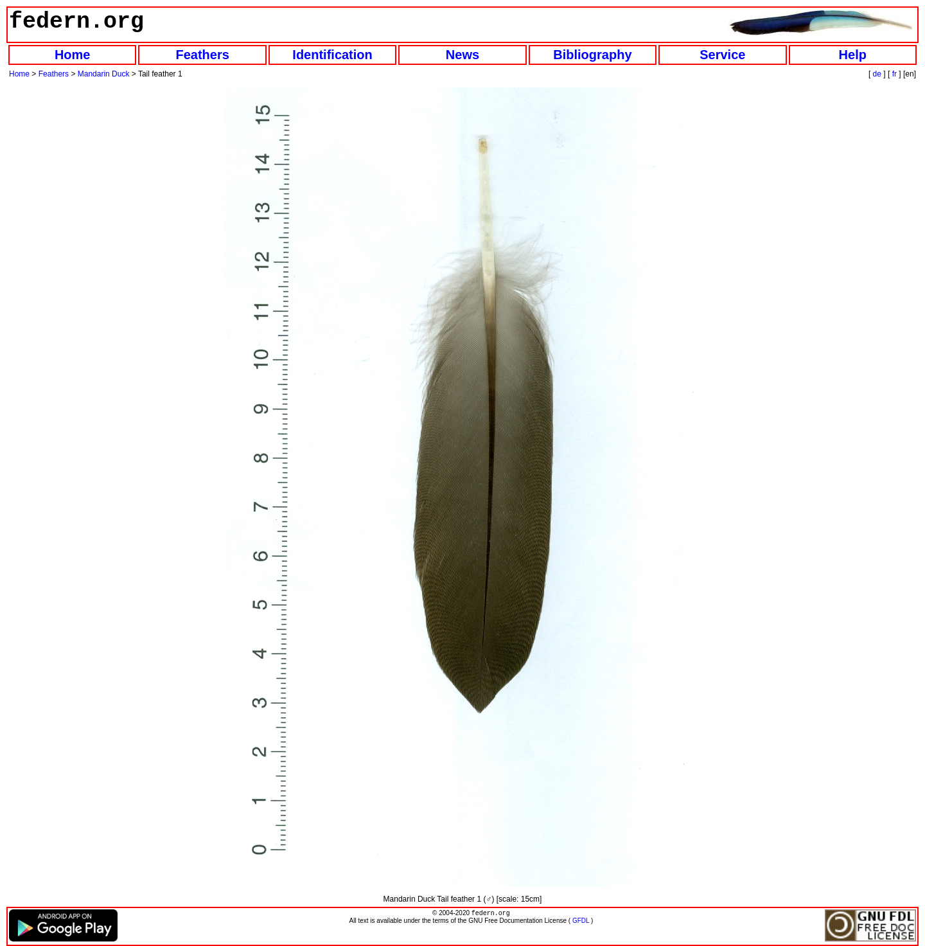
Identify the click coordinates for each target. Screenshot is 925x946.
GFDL (580, 921)
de (877, 73)
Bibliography (592, 55)
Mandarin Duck (104, 73)
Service (722, 55)
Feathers (202, 55)
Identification (332, 55)
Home (73, 55)
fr (894, 73)
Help (853, 55)
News (462, 55)
